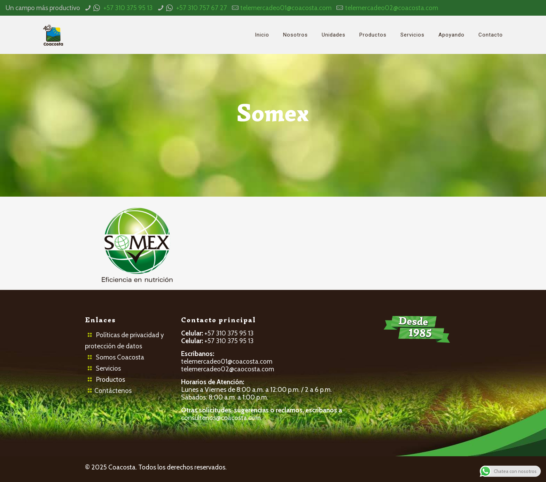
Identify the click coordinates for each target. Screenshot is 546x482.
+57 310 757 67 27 (201, 8)
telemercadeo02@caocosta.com (227, 369)
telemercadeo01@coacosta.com (286, 8)
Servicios (108, 368)
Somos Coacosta (120, 357)
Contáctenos (113, 391)
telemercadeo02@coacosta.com (391, 8)
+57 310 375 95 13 (128, 8)
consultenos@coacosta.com (221, 418)
